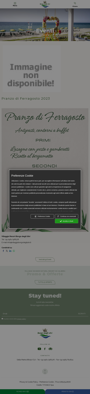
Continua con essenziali (66, 216)
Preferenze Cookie (42, 216)
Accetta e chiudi (66, 221)
